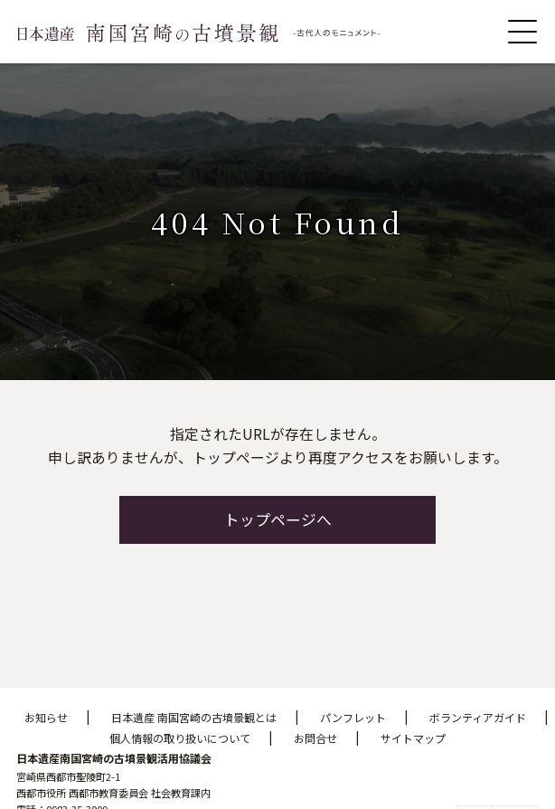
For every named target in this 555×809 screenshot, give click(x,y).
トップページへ (278, 519)
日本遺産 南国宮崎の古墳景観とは (194, 717)
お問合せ (315, 738)
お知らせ (46, 717)
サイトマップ (413, 738)
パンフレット (353, 717)
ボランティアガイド (477, 717)
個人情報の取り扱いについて (179, 738)
